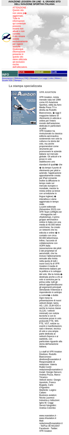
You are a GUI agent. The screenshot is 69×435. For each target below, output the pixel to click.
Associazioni (7, 78)
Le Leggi (43, 78)
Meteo (57, 78)
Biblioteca (18, 78)
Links (51, 78)
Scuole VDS (7, 80)
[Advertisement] (48, 37)
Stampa (17, 80)
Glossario (34, 78)
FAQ (26, 78)
